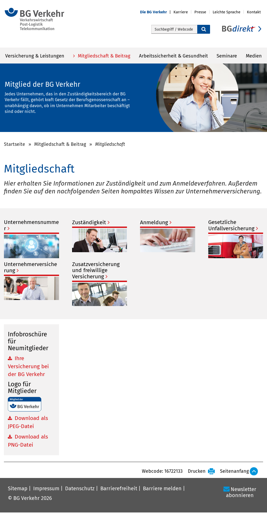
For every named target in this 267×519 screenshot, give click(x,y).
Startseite (14, 144)
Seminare (227, 56)
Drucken (197, 471)
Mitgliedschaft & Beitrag (103, 56)
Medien (254, 56)
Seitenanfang (234, 471)
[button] (156, 12)
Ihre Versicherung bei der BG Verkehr (28, 366)
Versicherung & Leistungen (34, 56)
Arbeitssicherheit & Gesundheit (173, 56)
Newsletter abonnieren (241, 492)
